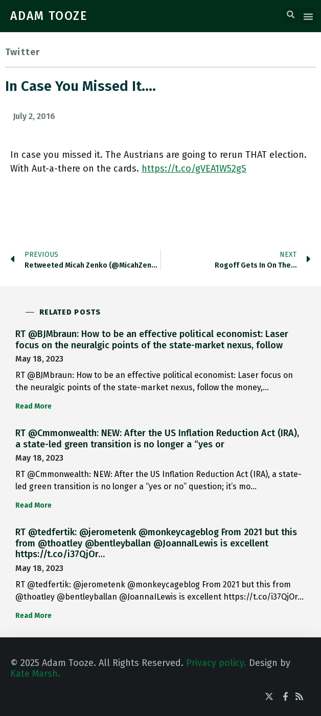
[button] (291, 15)
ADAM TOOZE (49, 16)
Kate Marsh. (35, 673)
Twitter (22, 52)
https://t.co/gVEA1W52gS (194, 168)
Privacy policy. (216, 663)
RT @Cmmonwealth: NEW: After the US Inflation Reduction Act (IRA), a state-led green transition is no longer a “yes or (157, 438)
